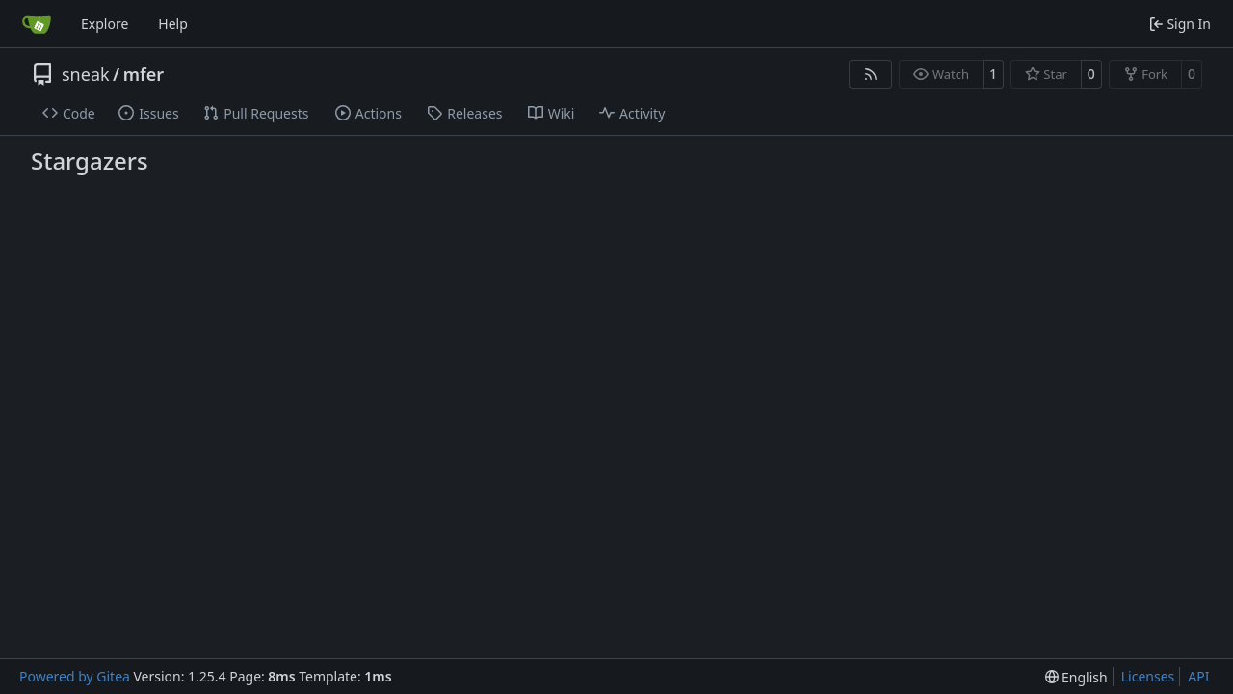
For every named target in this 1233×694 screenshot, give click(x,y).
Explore (104, 23)
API (1198, 676)
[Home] (37, 24)
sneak (86, 74)
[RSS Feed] (871, 74)
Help (173, 23)
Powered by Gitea (74, 676)
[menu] (1076, 677)
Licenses (1148, 676)
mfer (143, 74)
